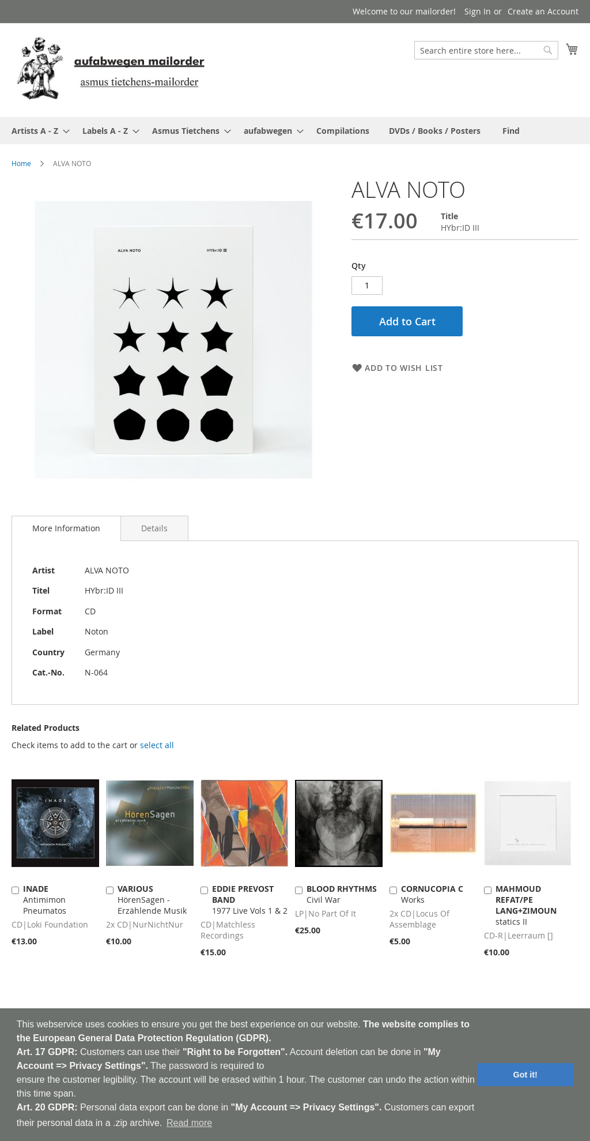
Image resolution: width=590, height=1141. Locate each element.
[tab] (66, 528)
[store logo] (111, 69)
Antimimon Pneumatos (44, 899)
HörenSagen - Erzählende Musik (152, 899)
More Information (66, 528)
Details (154, 528)
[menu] (295, 130)
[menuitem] (37, 130)
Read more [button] (189, 1123)
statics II (526, 905)
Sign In (477, 11)
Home (21, 163)
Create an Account (543, 11)
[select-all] (157, 745)
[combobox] (486, 50)
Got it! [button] (525, 1074)
